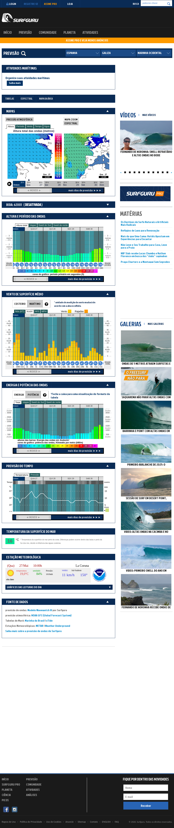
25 (107, 339)
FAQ (117, 821)
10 (107, 352)
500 (9, 434)
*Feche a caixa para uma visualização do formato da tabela (80, 395)
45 (107, 321)
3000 (9, 413)
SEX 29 (71, 478)
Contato (94, 821)
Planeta (70, 32)
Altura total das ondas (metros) (33, 131)
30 (107, 334)
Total (17, 402)
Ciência (6, 795)
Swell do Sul (44, 225)
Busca (136, 3)
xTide (49, 620)
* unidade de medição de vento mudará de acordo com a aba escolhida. (74, 304)
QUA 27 (34, 478)
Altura (11, 126)
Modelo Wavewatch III (40, 610)
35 (107, 330)
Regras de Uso (9, 821)
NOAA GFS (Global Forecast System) (51, 615)
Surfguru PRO (11, 784)
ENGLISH (106, 821)
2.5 (9, 240)
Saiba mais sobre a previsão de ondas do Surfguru (33, 631)
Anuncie (69, 821)
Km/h (107, 350)
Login (10, 4)
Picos (5, 800)
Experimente (34, 800)
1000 (9, 430)
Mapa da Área (46, 98)
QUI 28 (52, 478)
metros (8, 256)
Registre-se (31, 4)
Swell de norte (60, 225)
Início (7, 32)
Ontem (15, 478)
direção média (107, 363)
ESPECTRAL (71, 123)
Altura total (21, 225)
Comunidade (48, 32)
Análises (31, 795)
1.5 (9, 249)
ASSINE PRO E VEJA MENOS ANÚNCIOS (87, 40)
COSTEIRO (20, 304)
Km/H (30, 311)
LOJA (70, 4)
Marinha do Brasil (35, 620)
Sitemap (82, 821)
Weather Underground (57, 626)
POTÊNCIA (33, 395)
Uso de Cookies (53, 821)
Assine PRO (50, 4)
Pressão (35, 474)
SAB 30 (89, 478)
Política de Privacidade (31, 821)
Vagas (33, 225)
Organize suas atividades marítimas (27, 78)
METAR (39, 626)
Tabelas (9, 98)
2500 (9, 417)
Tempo (38, 126)
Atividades (90, 32)
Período (20, 126)
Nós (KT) (19, 311)
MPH (44, 311)
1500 (9, 426)
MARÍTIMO (35, 304)
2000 (9, 421)
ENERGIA (19, 395)
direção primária (9, 264)
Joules (8, 437)
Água (46, 126)
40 (107, 326)
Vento (30, 126)
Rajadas (79, 311)
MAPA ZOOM (71, 119)
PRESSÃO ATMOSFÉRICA (19, 119)
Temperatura (21, 475)
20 (107, 343)
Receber (146, 805)
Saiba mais (15, 83)
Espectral (27, 98)
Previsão (25, 32)
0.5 (9, 257)
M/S (37, 311)
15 (107, 347)
